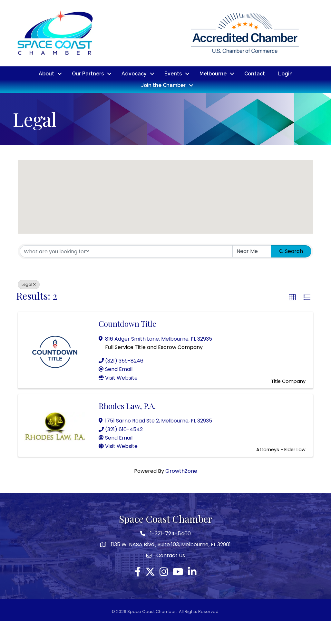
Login (285, 74)
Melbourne (213, 74)
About (46, 74)
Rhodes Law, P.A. (127, 405)
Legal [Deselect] (29, 284)
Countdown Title (127, 323)
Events (173, 74)
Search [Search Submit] (291, 251)
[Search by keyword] (126, 251)
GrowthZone (181, 470)
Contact (254, 74)
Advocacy (134, 74)
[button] (296, 196)
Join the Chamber (163, 85)
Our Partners (88, 74)
